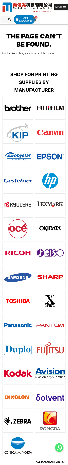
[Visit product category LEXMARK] (50, 204)
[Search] (9, 19)
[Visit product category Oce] (18, 228)
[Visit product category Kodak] (18, 373)
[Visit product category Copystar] (18, 156)
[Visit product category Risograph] (50, 253)
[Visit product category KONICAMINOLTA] (18, 445)
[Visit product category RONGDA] (50, 421)
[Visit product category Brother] (18, 108)
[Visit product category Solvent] (50, 397)
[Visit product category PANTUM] (50, 325)
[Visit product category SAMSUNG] (18, 277)
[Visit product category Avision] (50, 373)
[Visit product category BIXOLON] (18, 397)
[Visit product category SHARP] (50, 277)
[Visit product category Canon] (50, 132)
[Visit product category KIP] (18, 132)
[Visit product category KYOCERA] (18, 204)
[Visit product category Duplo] (18, 349)
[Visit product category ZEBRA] (18, 421)
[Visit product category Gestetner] (18, 180)
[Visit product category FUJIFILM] (50, 108)
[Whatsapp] (59, 447)
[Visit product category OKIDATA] (50, 228)
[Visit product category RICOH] (18, 253)
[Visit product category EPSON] (50, 156)
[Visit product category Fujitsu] (50, 349)
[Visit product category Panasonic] (18, 325)
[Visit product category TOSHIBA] (18, 301)
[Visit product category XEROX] (50, 301)
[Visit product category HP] (50, 180)
